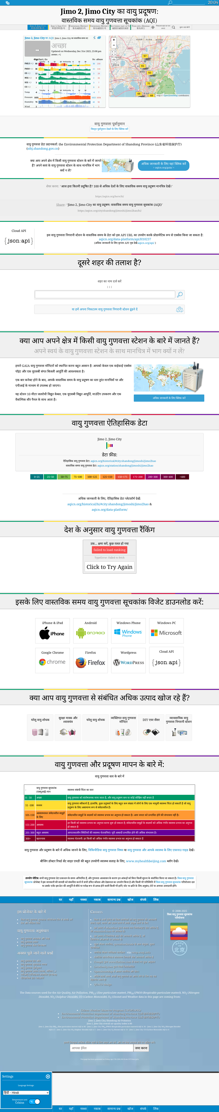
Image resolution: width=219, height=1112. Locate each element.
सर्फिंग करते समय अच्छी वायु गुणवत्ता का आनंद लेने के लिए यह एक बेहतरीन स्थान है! (123, 1063)
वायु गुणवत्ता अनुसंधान (33, 1016)
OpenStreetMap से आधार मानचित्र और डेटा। (116, 1057)
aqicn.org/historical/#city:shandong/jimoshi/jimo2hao (123, 451)
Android (90, 620)
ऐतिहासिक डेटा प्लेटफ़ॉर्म (32, 1064)
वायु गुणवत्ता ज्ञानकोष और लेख (35, 1024)
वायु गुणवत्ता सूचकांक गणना (34, 1050)
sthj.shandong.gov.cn (43, 139)
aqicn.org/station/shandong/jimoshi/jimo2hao (125, 456)
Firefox (90, 650)
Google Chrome (52, 650)
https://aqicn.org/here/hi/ (109, 186)
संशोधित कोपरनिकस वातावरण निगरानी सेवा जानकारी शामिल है (123, 1043)
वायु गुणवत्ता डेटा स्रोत (31, 1047)
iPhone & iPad (52, 620)
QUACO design (103, 1070)
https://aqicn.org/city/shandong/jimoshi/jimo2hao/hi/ (109, 201)
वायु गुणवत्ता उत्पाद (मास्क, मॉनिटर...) (38, 1057)
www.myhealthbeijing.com (146, 947)
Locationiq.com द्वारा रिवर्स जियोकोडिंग (114, 1052)
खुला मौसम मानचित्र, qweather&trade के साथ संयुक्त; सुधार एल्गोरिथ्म (122, 1031)
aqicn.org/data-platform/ (109, 500)
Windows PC (166, 620)
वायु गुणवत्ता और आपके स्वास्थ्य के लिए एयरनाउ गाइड (157, 936)
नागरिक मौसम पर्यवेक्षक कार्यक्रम (109, 1038)
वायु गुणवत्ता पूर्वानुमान (31, 1053)
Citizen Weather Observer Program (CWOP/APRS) (111, 1096)
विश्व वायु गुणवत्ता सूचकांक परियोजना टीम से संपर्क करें (47, 1005)
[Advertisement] (109, 695)
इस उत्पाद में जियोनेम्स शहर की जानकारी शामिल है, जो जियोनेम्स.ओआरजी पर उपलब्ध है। (117, 1023)
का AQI (39, 28)
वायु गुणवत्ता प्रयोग (29, 1028)
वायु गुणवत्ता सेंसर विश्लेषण (33, 1031)
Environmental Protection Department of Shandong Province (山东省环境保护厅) (111, 1099)
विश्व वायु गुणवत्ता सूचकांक (168, 968)
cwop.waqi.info (140, 1038)
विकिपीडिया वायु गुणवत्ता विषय (105, 936)
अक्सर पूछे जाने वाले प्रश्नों (35, 1039)
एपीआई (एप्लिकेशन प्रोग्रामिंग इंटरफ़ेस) (39, 1060)
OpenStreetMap (170, 86)
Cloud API (166, 650)
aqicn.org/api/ (146, 233)
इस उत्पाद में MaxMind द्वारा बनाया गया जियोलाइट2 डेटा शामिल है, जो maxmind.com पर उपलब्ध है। (124, 1015)
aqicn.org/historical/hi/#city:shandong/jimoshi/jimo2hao (108, 494)
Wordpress (128, 650)
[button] (148, 76)
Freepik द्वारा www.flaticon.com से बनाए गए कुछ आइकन (124, 1048)
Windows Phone (128, 620)
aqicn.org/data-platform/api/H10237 (125, 229)
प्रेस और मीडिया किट (30, 1009)
